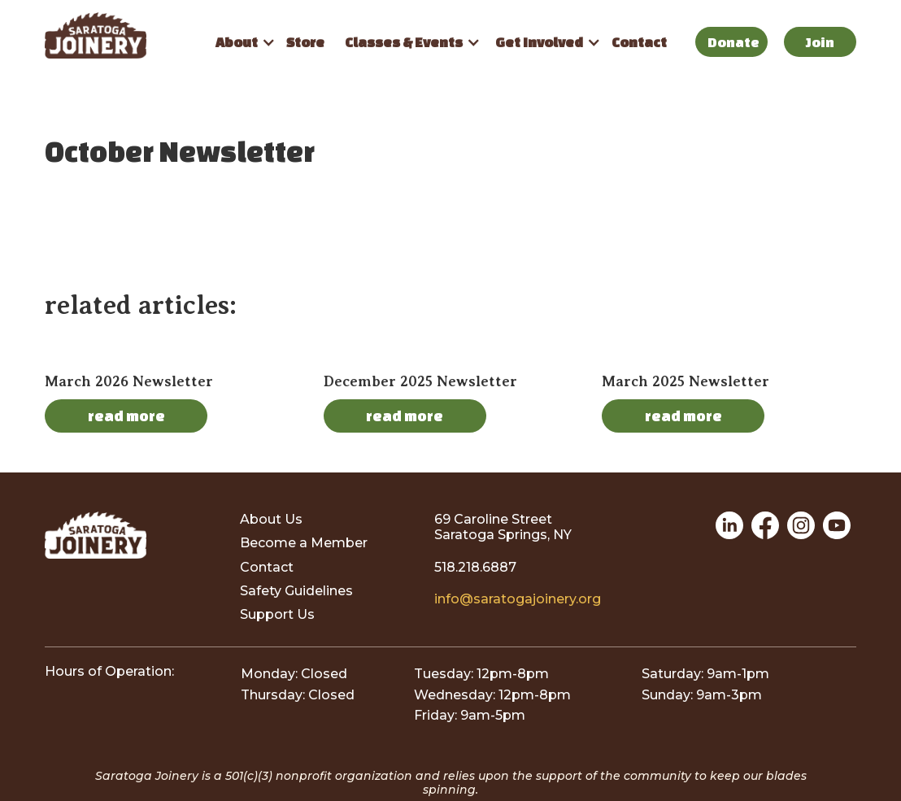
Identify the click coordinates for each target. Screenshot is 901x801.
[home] (123, 35)
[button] (240, 42)
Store (305, 42)
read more (126, 415)
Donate (733, 42)
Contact (639, 42)
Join (820, 42)
